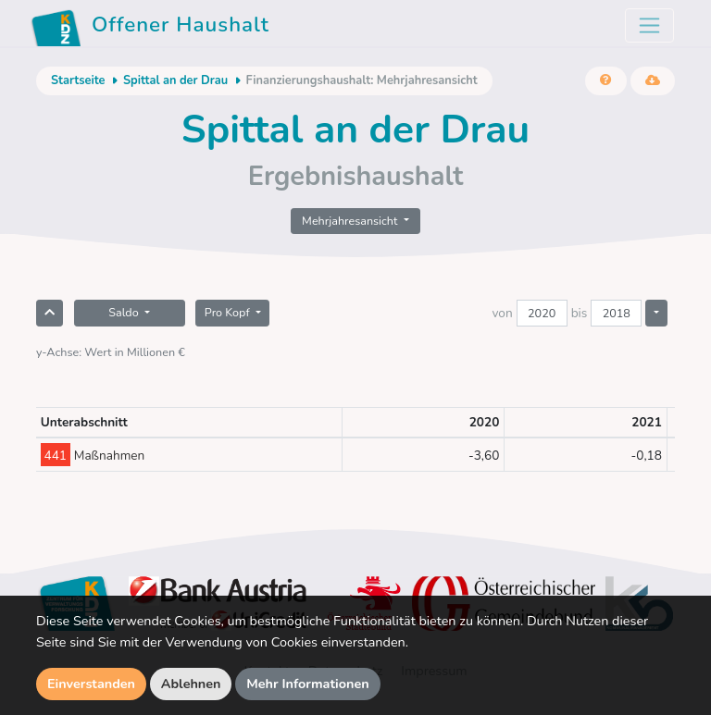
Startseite (78, 80)
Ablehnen (191, 683)
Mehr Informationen (307, 683)
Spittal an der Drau (175, 80)
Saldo (125, 312)
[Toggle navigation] (649, 25)
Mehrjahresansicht (351, 220)
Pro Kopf (229, 312)
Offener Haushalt (150, 27)
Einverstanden (91, 683)
